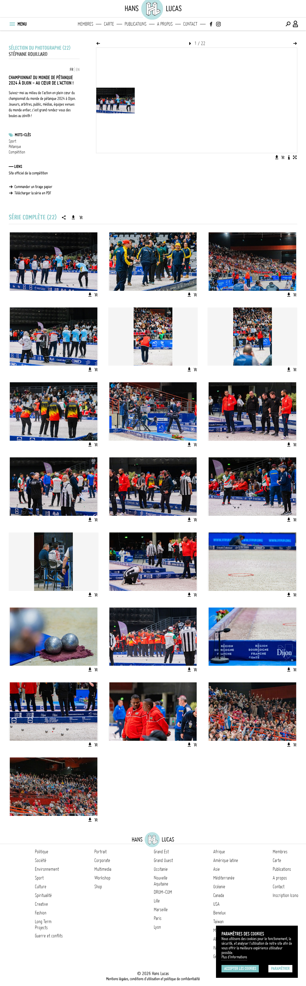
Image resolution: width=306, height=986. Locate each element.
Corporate (102, 860)
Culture (40, 886)
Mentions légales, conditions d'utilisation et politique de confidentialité (153, 978)
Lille (157, 901)
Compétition (17, 152)
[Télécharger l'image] (276, 157)
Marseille (161, 909)
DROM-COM (163, 892)
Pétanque (15, 146)
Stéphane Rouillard (28, 54)
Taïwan (218, 921)
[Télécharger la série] (73, 217)
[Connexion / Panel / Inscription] (295, 24)
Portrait (100, 851)
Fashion (40, 913)
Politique (41, 851)
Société (40, 860)
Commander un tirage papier (33, 186)
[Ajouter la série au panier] (81, 217)
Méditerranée (224, 878)
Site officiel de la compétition (28, 173)
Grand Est (161, 851)
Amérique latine (225, 860)
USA (216, 904)
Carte (109, 24)
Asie (216, 869)
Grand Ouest (163, 860)
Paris (157, 918)
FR (71, 69)
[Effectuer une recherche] (288, 24)
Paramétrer (280, 968)
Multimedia (102, 869)
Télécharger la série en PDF (32, 193)
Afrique (219, 851)
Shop (98, 886)
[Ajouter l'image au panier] (282, 157)
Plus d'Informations (234, 957)
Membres (85, 24)
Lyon (157, 927)
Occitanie (161, 869)
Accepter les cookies (240, 968)
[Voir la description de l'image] (288, 157)
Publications (135, 24)
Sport (12, 141)
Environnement (47, 869)
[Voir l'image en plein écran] (294, 157)
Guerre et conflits (49, 935)
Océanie (219, 886)
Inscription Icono (285, 895)
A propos (165, 24)
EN (78, 69)
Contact (190, 24)
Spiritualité (43, 895)
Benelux (219, 913)
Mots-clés (23, 134)
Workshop (102, 878)
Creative (41, 904)
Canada (218, 895)
